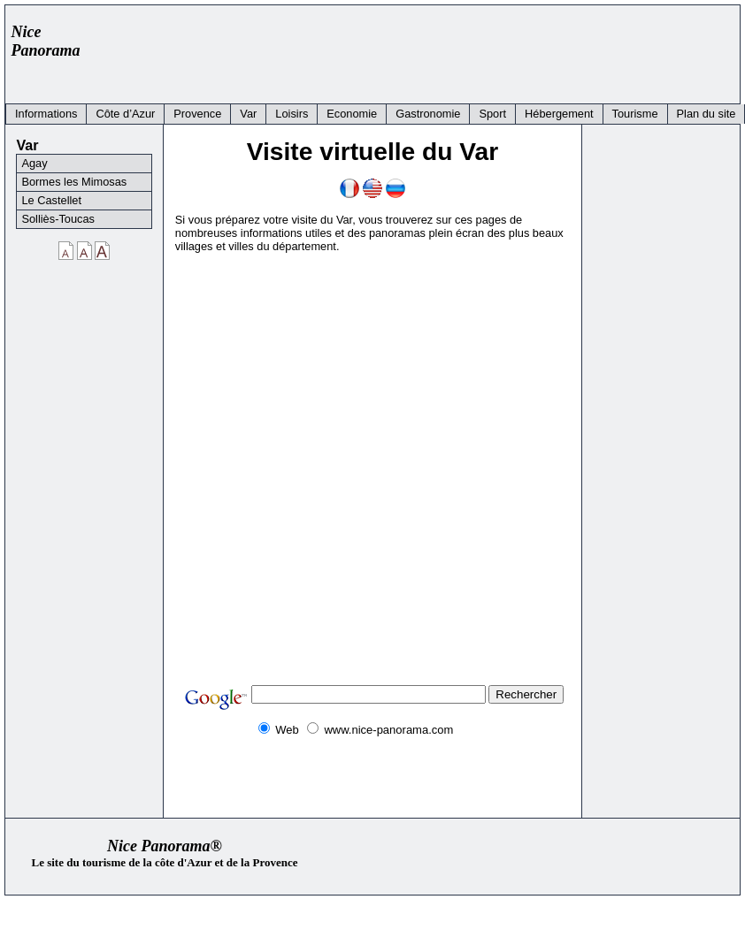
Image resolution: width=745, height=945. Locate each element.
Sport (492, 113)
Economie (351, 113)
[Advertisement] (410, 50)
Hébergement (559, 113)
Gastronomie (428, 113)
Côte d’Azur (125, 113)
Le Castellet (51, 200)
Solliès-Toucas (58, 218)
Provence (197, 113)
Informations (46, 113)
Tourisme (635, 113)
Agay (34, 163)
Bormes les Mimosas (74, 181)
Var (248, 113)
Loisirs (291, 113)
